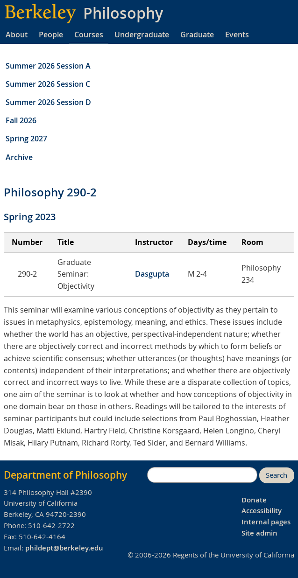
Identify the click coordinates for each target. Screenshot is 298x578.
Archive (19, 157)
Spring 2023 (30, 216)
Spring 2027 (26, 138)
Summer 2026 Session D (48, 102)
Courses (88, 34)
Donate (254, 499)
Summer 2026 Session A (48, 66)
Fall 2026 (21, 120)
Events (237, 34)
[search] (202, 475)
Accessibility (261, 510)
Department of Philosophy (65, 474)
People (51, 34)
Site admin (259, 533)
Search (276, 475)
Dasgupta (152, 274)
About (17, 34)
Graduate (197, 34)
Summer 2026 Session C (48, 84)
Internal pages (266, 521)
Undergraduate (141, 34)
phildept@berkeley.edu (64, 547)
